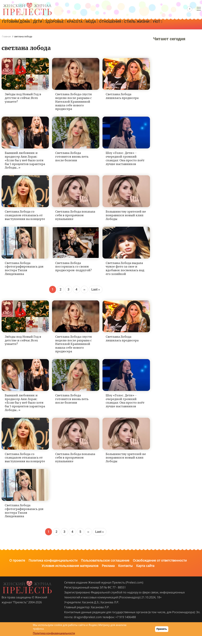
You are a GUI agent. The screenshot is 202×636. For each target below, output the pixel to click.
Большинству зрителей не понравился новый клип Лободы (126, 215)
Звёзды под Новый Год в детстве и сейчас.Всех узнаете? (23, 97)
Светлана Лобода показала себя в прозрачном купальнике (75, 215)
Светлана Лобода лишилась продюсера (122, 96)
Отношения (135, 24)
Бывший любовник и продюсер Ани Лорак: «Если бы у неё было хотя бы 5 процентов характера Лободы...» (25, 160)
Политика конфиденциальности (53, 560)
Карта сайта (145, 566)
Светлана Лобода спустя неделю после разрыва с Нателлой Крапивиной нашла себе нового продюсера (73, 101)
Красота (91, 24)
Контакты (125, 566)
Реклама (108, 566)
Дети (45, 24)
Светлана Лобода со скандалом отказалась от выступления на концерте (25, 215)
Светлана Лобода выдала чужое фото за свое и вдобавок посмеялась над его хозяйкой (125, 268)
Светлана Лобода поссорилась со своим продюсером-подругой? (73, 266)
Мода (111, 24)
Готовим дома (19, 24)
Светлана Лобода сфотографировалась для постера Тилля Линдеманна (24, 268)
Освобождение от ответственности (160, 560)
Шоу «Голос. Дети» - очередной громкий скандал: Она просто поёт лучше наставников (125, 158)
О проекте (17, 560)
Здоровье (66, 24)
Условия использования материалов (70, 566)
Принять (161, 629)
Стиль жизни (166, 24)
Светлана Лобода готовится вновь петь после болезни (71, 156)
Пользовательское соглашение (105, 560)
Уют (190, 24)
